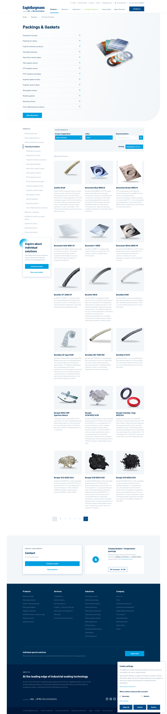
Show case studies (36, 272)
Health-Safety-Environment (125, 611)
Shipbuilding (89, 632)
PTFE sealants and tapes (32, 74)
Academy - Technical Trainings (64, 607)
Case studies (106, 9)
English (142, 3)
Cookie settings (107, 710)
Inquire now (135, 653)
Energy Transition (91, 9)
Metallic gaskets (29, 96)
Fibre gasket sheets (30, 63)
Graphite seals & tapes (31, 85)
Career (118, 629)
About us (119, 596)
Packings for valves (30, 41)
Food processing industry (93, 629)
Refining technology (91, 600)
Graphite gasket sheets (31, 79)
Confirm (140, 707)
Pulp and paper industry (93, 618)
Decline (153, 707)
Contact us (136, 9)
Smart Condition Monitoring (63, 618)
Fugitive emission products (33, 46)
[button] (73, 3)
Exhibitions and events (123, 603)
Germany (131, 3)
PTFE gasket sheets (30, 68)
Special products (29, 101)
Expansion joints (31, 223)
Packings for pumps (30, 35)
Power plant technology (92, 614)
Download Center (82, 3)
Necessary (125, 696)
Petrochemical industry (92, 603)
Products (53, 9)
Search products (122, 134)
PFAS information (122, 622)
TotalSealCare (58, 596)
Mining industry (90, 625)
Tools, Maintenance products (33, 107)
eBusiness (57, 614)
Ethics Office (120, 625)
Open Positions (119, 9)
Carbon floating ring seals (34, 142)
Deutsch (137, 3)
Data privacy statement (78, 710)
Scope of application (63, 134)
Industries (76, 9)
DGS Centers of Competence (63, 611)
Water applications (91, 622)
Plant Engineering (90, 636)
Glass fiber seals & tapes (32, 57)
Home (25, 17)
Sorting (121, 146)
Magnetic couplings (32, 212)
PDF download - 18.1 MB (117, 569)
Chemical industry (91, 607)
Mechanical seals (31, 133)
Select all (126, 707)
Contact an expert (37, 266)
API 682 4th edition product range (35, 217)
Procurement (120, 614)
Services (65, 9)
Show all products (32, 115)
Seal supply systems (32, 138)
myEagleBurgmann (107, 3)
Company (91, 3)
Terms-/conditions (47, 710)
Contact (98, 3)
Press (118, 600)
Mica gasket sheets (30, 90)
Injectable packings (30, 52)
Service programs (59, 603)
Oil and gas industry (91, 596)
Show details (124, 701)
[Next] (86, 519)
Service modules (59, 600)
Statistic (146, 696)
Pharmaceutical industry (93, 611)
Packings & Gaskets (32, 147)
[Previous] (54, 519)
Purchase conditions (62, 710)
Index (87, 134)
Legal (90, 710)
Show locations (52, 569)
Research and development (125, 607)
